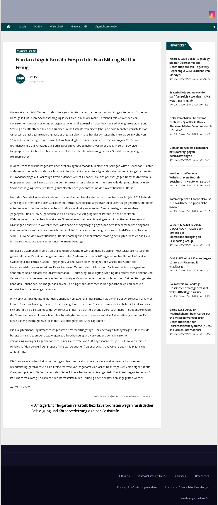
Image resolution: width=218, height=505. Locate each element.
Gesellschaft (79, 26)
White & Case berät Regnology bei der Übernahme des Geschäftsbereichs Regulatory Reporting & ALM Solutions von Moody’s (189, 67)
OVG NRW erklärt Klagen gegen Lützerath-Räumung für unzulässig (190, 262)
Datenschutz (202, 476)
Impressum (180, 476)
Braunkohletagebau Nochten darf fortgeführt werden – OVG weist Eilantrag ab (189, 96)
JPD (35, 76)
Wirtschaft (56, 26)
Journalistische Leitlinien (151, 476)
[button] (214, 27)
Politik (38, 26)
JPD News (124, 476)
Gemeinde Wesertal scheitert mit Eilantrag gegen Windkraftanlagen (188, 152)
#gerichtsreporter (106, 26)
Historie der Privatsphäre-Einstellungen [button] (187, 487)
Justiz (22, 26)
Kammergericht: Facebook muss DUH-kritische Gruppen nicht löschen (190, 203)
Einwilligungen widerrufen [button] (195, 498)
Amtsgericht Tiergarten (26, 51)
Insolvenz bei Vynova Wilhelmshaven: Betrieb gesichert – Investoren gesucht (189, 177)
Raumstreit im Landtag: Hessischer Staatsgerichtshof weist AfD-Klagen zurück (188, 288)
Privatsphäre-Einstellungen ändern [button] (137, 487)
